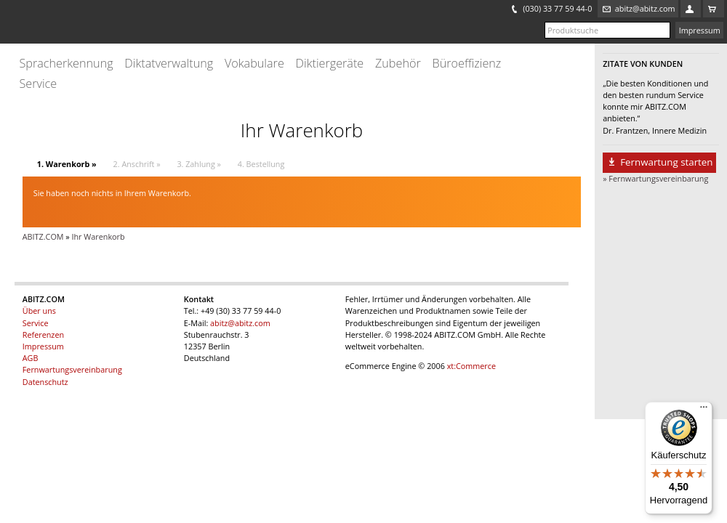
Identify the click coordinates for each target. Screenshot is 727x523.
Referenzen (43, 334)
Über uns (39, 310)
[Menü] (703, 410)
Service (38, 84)
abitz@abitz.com (240, 322)
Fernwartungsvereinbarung (72, 369)
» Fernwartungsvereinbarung (655, 178)
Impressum (699, 30)
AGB (31, 357)
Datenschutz (45, 381)
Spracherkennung (66, 63)
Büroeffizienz (467, 63)
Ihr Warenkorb (97, 236)
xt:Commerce (471, 365)
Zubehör (398, 63)
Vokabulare (254, 63)
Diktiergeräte (330, 63)
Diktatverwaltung (168, 63)
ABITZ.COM (43, 236)
